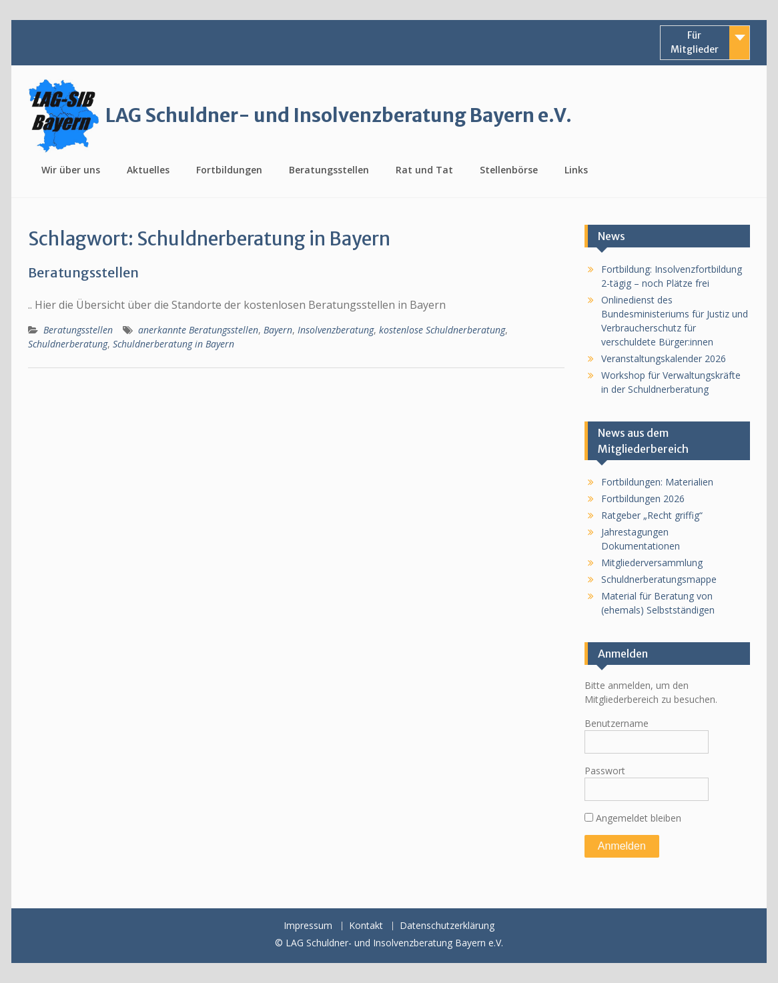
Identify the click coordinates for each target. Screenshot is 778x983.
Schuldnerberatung (67, 343)
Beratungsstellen (329, 169)
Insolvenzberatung (336, 329)
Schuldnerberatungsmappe (659, 579)
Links (576, 169)
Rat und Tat (424, 169)
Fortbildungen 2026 (643, 498)
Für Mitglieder (695, 42)
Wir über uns (70, 169)
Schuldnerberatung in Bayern (173, 343)
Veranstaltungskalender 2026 (663, 358)
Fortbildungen (229, 169)
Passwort (605, 770)
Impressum (308, 926)
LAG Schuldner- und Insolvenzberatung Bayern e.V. (338, 115)
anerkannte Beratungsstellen (198, 329)
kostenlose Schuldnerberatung (442, 329)
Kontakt (366, 926)
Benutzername (617, 723)
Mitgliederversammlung (652, 562)
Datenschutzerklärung (447, 926)
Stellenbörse (509, 169)
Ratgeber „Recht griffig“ (652, 515)
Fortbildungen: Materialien (657, 481)
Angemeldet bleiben (633, 818)
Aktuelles (148, 169)
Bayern (278, 329)
